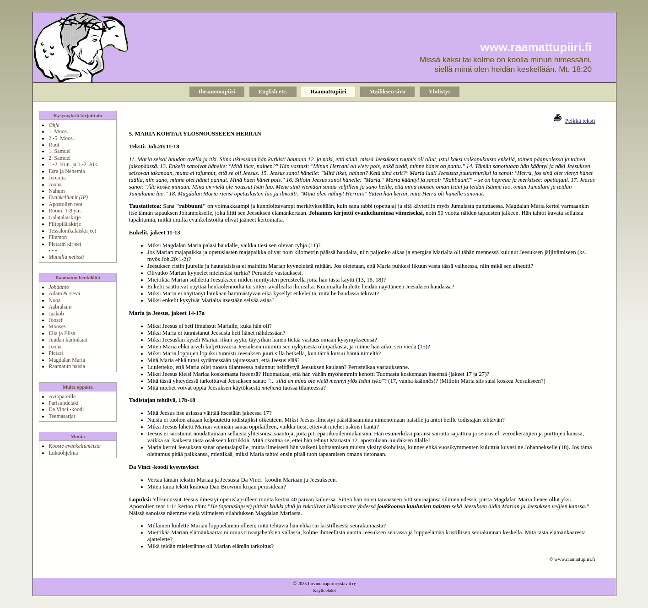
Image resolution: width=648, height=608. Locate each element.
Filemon (58, 237)
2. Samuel (59, 158)
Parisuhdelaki (63, 403)
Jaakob (56, 313)
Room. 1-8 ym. (65, 210)
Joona (55, 184)
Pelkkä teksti (580, 121)
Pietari (56, 353)
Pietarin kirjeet (65, 244)
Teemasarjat (62, 416)
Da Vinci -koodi (66, 409)
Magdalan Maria (67, 360)
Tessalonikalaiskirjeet (72, 231)
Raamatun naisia (67, 366)
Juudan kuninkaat (68, 340)
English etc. (273, 91)
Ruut (54, 144)
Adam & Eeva (64, 293)
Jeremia (57, 177)
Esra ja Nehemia (67, 171)
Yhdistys (440, 91)
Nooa (54, 300)
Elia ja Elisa (62, 333)
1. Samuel (59, 151)
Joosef (56, 320)
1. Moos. (58, 131)
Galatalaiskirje (65, 217)
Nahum (57, 191)
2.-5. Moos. (61, 138)
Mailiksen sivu (387, 91)
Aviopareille (62, 396)
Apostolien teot (65, 204)
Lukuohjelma (63, 453)
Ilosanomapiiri (217, 91)
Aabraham (60, 307)
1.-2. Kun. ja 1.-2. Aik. (73, 164)
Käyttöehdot (324, 590)
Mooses (57, 326)
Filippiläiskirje (65, 224)
